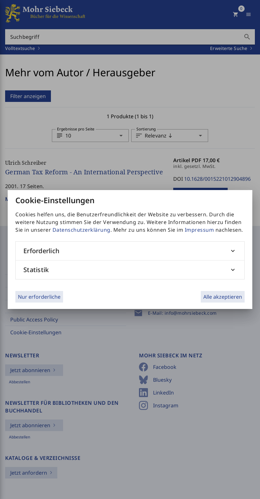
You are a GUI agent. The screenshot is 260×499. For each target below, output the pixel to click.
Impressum (199, 229)
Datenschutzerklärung (81, 229)
